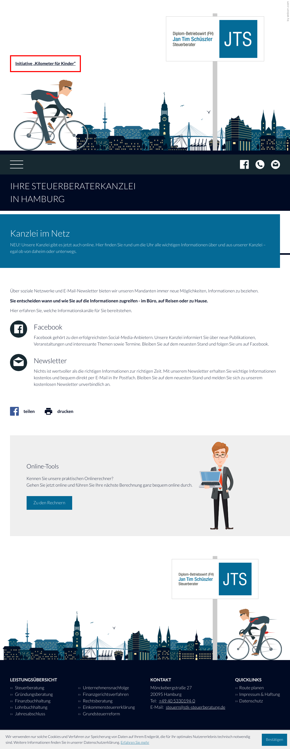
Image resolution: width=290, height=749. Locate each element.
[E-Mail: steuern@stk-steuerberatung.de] (272, 164)
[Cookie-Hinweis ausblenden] (274, 740)
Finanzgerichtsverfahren (105, 694)
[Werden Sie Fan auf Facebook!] (241, 164)
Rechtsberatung (97, 700)
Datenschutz (251, 700)
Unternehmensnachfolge (105, 687)
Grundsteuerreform (101, 713)
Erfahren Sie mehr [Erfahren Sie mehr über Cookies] (135, 742)
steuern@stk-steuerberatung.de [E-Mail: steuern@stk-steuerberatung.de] (195, 707)
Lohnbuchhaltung (30, 707)
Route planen (251, 687)
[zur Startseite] (215, 38)
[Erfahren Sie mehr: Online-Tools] (49, 503)
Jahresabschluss (29, 713)
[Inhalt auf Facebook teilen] (27, 411)
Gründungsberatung (33, 694)
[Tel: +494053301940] (256, 164)
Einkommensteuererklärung (108, 707)
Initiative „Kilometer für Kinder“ (45, 63)
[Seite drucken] (63, 411)
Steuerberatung (29, 687)
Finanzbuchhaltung (32, 700)
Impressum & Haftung (259, 694)
